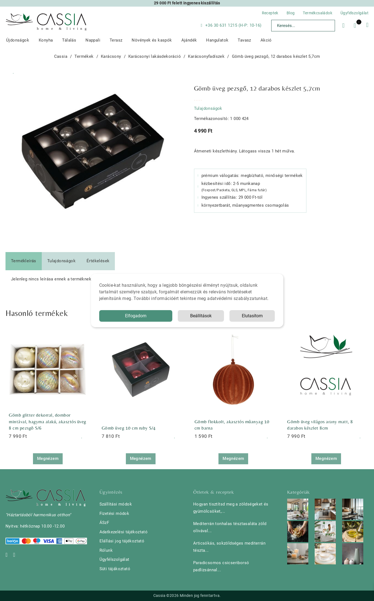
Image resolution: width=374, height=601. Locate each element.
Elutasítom (252, 315)
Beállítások (201, 315)
